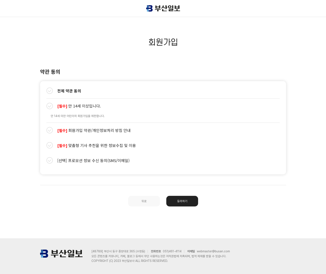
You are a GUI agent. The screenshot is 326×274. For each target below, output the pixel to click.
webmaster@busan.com (213, 251)
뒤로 (144, 201)
